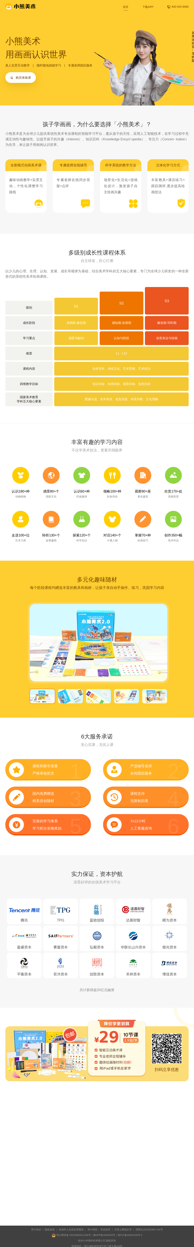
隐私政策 (50, 1229)
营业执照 (105, 1229)
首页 (125, 7)
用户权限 (92, 1229)
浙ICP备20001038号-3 (130, 1235)
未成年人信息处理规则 (71, 1229)
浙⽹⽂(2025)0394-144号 (149, 1229)
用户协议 (36, 1229)
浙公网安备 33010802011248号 (71, 1235)
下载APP (147, 7)
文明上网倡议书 (123, 1229)
